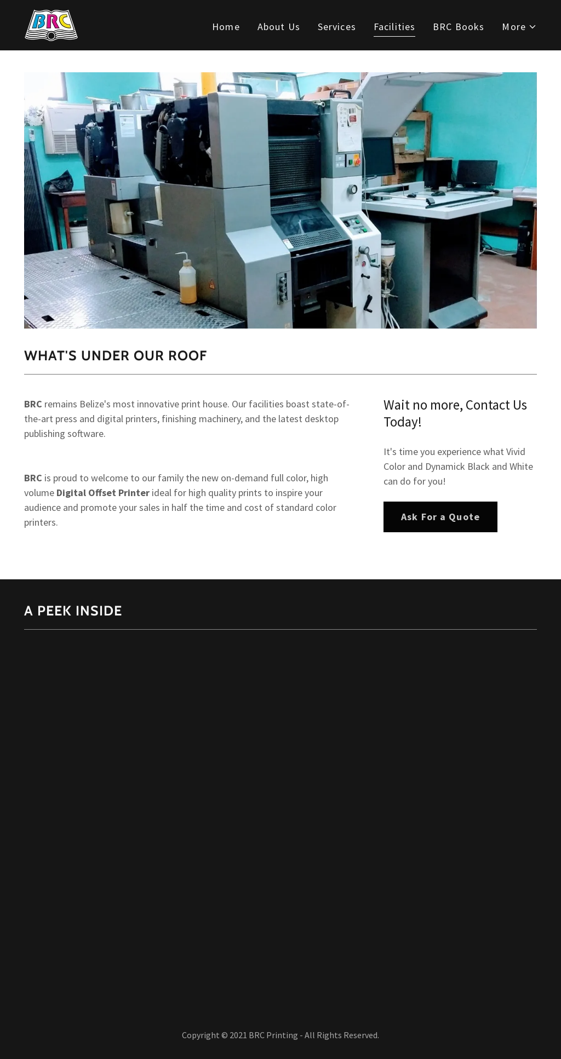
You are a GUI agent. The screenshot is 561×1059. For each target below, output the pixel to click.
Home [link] (226, 26)
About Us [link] (278, 26)
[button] (519, 26)
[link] (51, 24)
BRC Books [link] (458, 26)
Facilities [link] (394, 26)
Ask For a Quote (440, 516)
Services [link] (337, 26)
